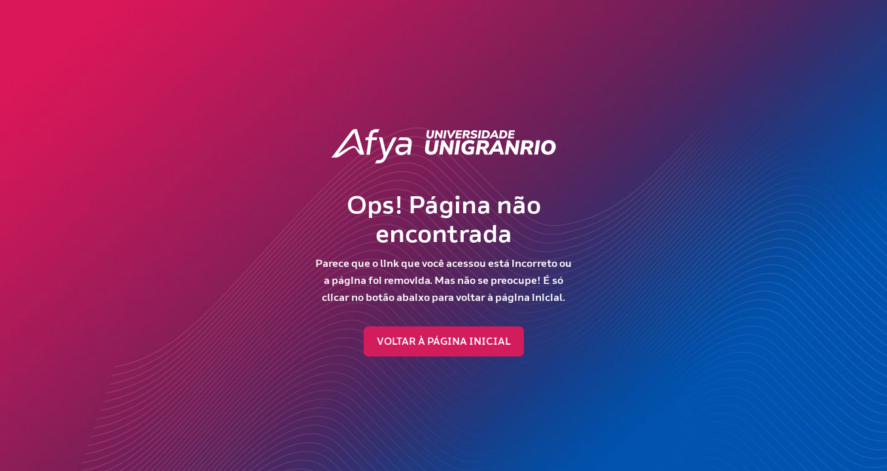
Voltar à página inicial (444, 341)
